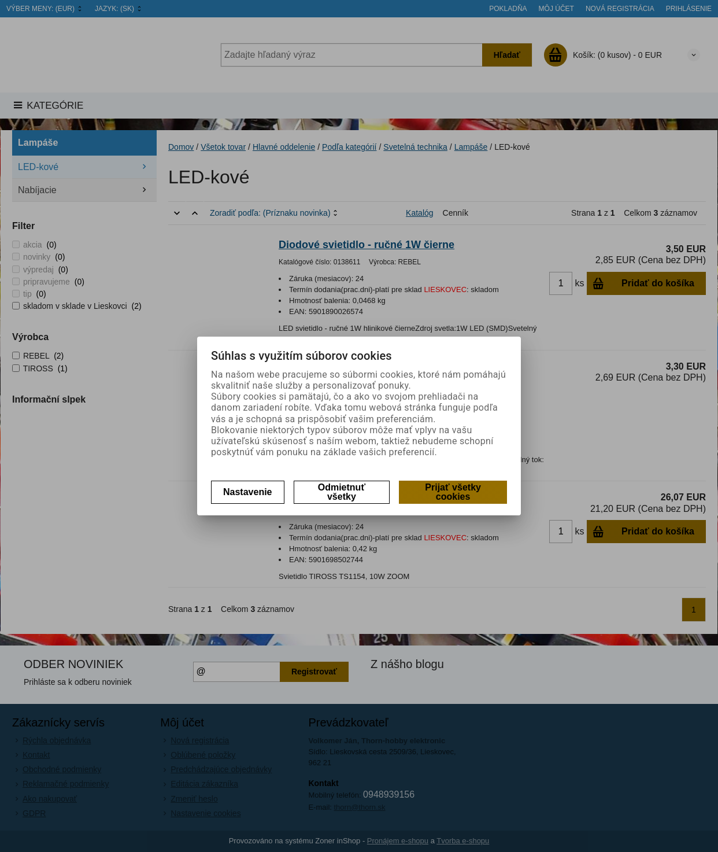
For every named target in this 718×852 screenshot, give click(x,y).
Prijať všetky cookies (453, 491)
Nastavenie (247, 492)
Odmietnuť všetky (341, 491)
